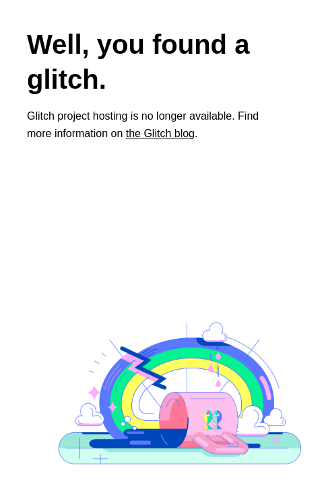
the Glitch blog (160, 133)
